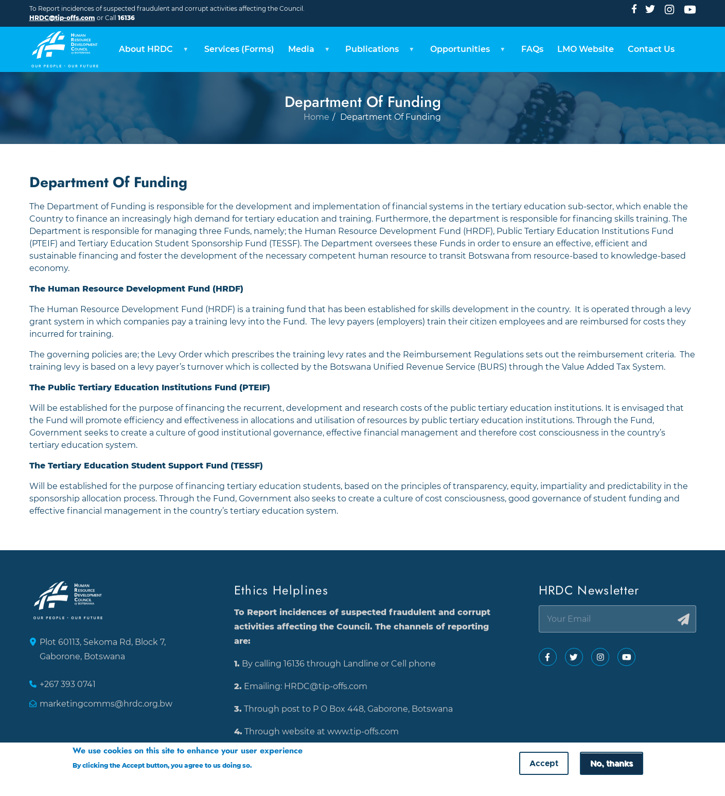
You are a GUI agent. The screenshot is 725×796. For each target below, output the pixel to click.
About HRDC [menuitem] (149, 52)
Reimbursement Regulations (463, 353)
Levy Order (179, 353)
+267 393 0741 (68, 689)
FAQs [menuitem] (533, 48)
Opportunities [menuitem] (465, 52)
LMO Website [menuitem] (586, 48)
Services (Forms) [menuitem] (237, 48)
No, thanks (611, 764)
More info (273, 766)
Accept (543, 764)
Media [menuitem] (305, 52)
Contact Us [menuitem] (652, 48)
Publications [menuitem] (377, 52)
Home (316, 141)
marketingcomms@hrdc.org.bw (106, 708)
